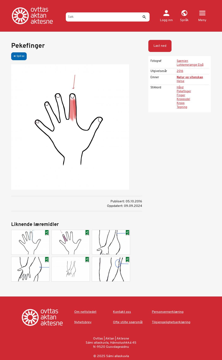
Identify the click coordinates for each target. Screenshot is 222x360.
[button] (184, 16)
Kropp (181, 103)
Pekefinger (184, 92)
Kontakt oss (122, 312)
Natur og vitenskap (190, 77)
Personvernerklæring (168, 312)
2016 (180, 71)
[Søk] (108, 17)
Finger (181, 95)
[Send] (144, 17)
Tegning (182, 107)
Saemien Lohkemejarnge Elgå (190, 63)
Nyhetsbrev (82, 322)
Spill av (18, 56)
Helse (180, 81)
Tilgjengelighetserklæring (171, 322)
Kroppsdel (183, 99)
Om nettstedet (85, 312)
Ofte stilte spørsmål (128, 322)
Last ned (160, 46)
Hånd (180, 88)
